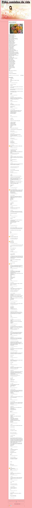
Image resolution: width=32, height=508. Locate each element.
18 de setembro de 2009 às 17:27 (13, 225)
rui (10, 174)
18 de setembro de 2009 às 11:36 (13, 161)
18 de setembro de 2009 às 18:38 (13, 261)
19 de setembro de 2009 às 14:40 (13, 350)
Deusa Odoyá (11, 414)
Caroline (11, 202)
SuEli (11, 118)
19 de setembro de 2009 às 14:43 (13, 357)
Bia (10, 155)
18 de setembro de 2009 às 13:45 (13, 187)
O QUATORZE (12, 435)
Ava (10, 424)
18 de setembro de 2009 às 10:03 (13, 101)
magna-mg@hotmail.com (13, 149)
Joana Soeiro (11, 486)
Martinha (11, 96)
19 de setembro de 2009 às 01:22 (13, 335)
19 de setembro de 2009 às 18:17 (13, 376)
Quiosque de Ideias (12, 84)
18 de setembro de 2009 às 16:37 (13, 205)
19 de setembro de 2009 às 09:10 (13, 339)
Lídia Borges (11, 133)
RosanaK (11, 282)
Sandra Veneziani (12, 302)
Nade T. (11, 383)
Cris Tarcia (11, 481)
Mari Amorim (11, 195)
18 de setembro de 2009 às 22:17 (13, 317)
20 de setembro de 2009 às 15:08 (13, 455)
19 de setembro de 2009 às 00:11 (13, 329)
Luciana (11, 240)
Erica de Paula (12, 169)
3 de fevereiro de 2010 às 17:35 (13, 490)
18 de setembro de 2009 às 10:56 (13, 143)
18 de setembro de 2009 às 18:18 (13, 243)
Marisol (11, 140)
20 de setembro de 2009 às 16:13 (13, 470)
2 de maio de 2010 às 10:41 (13, 496)
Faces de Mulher (12, 217)
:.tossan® (11, 366)
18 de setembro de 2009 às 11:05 (13, 147)
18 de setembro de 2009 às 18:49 (13, 268)
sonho (11, 472)
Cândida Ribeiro (12, 389)
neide (11, 210)
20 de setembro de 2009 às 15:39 (13, 465)
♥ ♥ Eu (11, 287)
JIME (11, 395)
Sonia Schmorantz (12, 325)
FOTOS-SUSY (11, 109)
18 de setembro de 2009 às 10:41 (13, 116)
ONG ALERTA (12, 401)
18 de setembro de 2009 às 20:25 (13, 291)
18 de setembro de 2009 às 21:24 (13, 304)
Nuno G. (11, 235)
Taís (10, 331)
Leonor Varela (11, 253)
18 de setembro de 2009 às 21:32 (13, 309)
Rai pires (11, 347)
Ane (10, 476)
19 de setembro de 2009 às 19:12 (13, 387)
